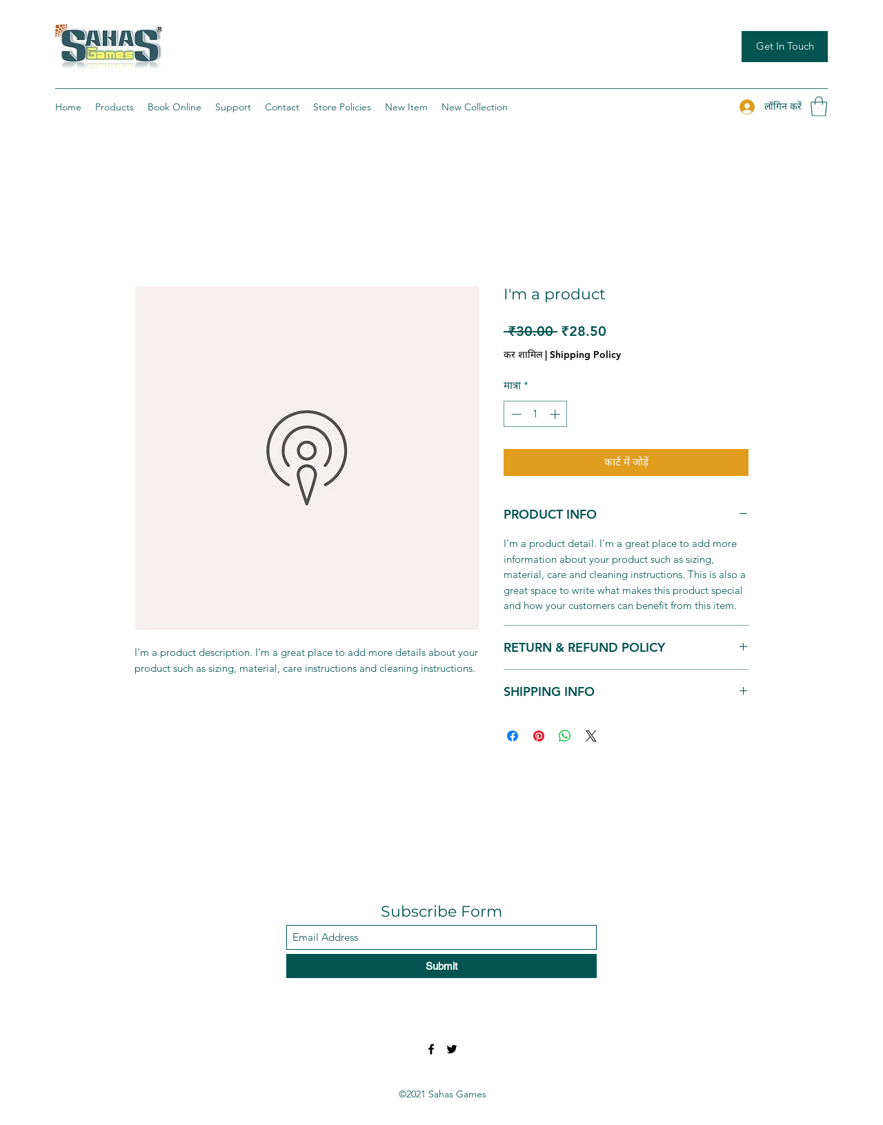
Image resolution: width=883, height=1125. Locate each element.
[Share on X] (591, 736)
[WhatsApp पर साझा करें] (565, 736)
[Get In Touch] (785, 46)
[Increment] (556, 414)
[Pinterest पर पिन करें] (538, 736)
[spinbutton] (535, 414)
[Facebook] (431, 1049)
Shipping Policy (585, 354)
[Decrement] (515, 414)
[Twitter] (452, 1049)
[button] (819, 107)
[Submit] (441, 966)
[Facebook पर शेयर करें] (512, 736)
